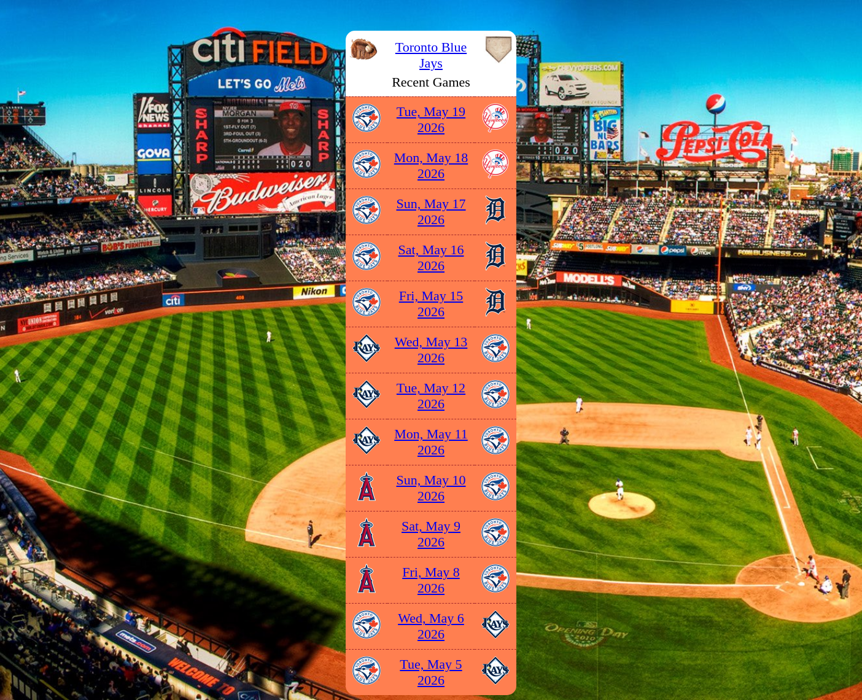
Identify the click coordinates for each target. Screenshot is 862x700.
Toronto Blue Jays (431, 55)
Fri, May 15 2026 (431, 303)
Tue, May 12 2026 (431, 395)
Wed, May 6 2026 (431, 626)
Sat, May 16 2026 (431, 257)
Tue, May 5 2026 (431, 672)
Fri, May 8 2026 (431, 580)
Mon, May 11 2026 (431, 441)
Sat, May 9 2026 (431, 534)
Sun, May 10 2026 (430, 488)
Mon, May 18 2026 (431, 165)
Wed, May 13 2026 (431, 349)
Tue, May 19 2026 (431, 119)
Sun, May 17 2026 (430, 211)
